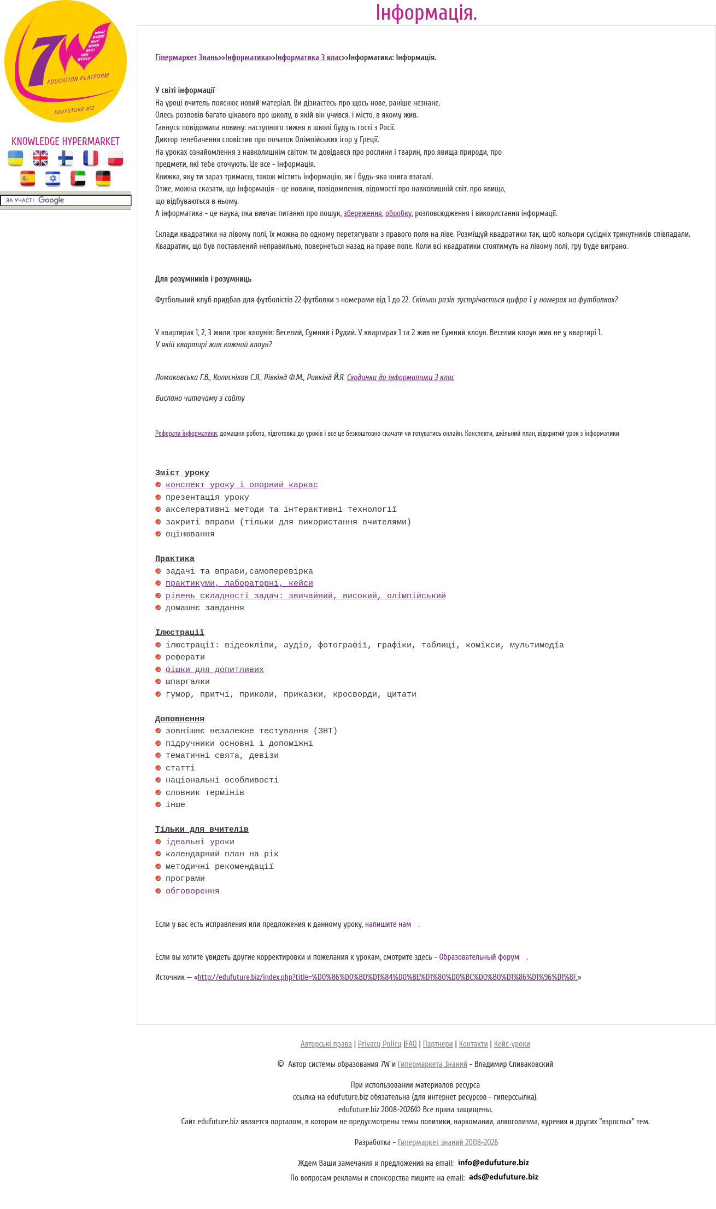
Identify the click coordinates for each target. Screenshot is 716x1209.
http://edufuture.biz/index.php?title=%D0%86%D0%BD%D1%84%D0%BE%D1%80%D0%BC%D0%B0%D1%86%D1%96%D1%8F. (387, 977)
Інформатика (247, 57)
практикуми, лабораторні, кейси (239, 584)
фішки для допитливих (215, 670)
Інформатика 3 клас (308, 57)
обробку (398, 213)
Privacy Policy (379, 1044)
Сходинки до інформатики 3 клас (400, 377)
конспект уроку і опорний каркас (242, 485)
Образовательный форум (479, 957)
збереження (363, 213)
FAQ (410, 1044)
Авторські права (326, 1044)
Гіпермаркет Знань (187, 57)
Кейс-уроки (512, 1044)
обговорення (193, 891)
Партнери (438, 1044)
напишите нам (388, 924)
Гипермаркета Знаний (432, 1064)
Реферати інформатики (186, 433)
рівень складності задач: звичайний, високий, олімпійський (306, 596)
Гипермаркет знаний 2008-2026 (448, 1142)
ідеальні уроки (200, 842)
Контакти (473, 1044)
